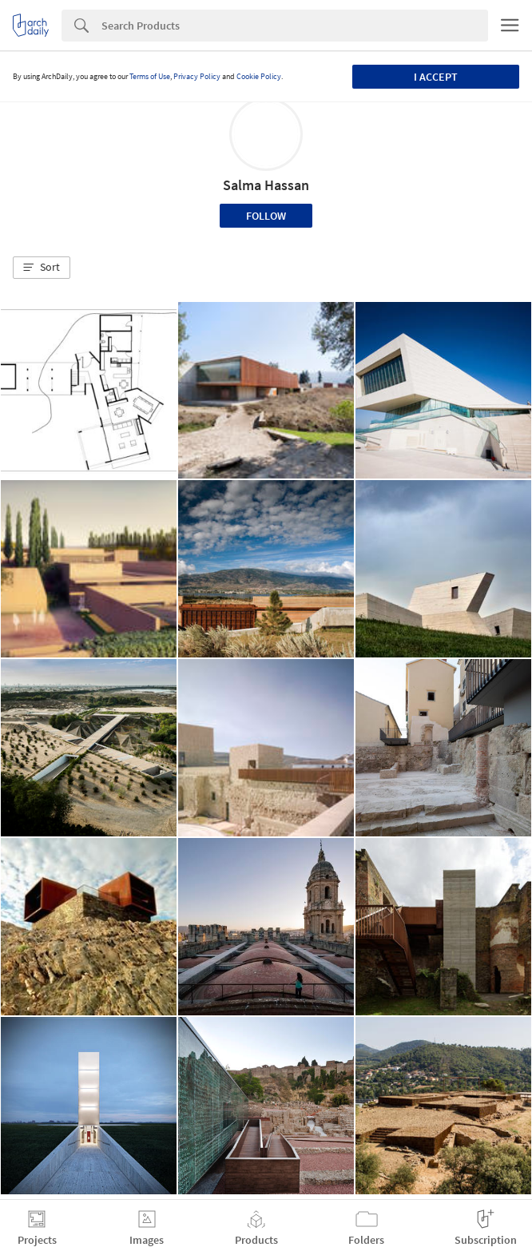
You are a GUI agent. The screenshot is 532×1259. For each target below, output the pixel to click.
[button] (41, 267)
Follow (266, 216)
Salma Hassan (266, 185)
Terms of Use (149, 76)
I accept (436, 77)
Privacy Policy (196, 76)
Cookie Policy (258, 76)
